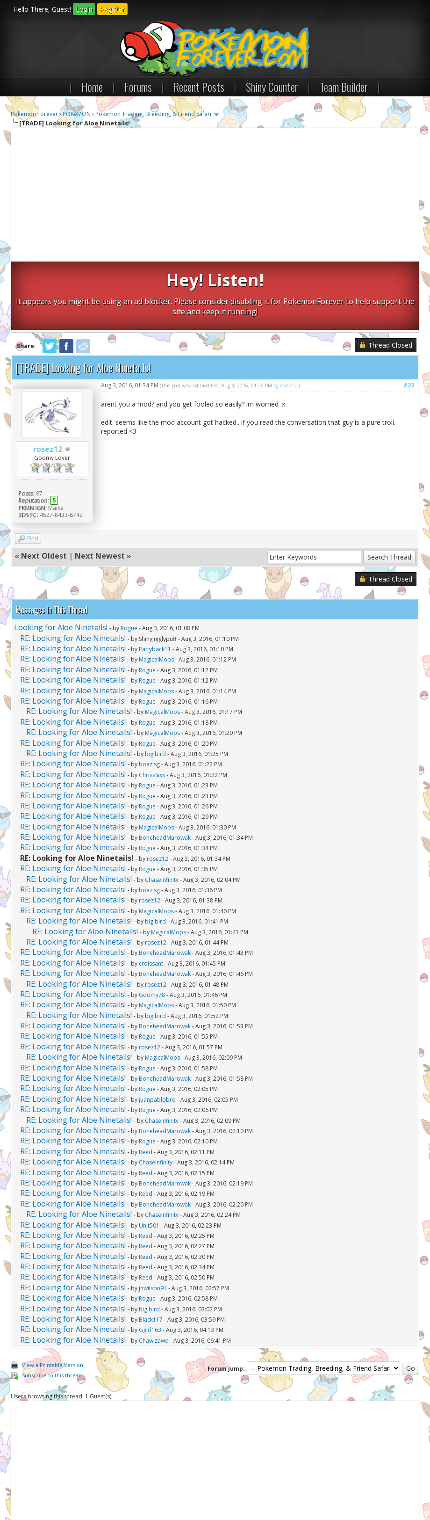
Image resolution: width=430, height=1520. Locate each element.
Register (112, 9)
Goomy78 (152, 926)
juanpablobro (157, 1031)
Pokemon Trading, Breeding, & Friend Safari (153, 114)
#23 (408, 316)
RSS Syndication (223, 1487)
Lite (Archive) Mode (172, 1487)
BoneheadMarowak (165, 769)
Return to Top (122, 1487)
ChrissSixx (152, 706)
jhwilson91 (153, 1219)
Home (92, 86)
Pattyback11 (155, 581)
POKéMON (77, 114)
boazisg (149, 696)
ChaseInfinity (162, 811)
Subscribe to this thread (52, 1306)
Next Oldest (44, 487)
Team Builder (344, 86)
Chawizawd (154, 1272)
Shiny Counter (272, 86)
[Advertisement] (215, 196)
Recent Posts (198, 86)
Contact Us (30, 1487)
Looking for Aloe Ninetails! (61, 559)
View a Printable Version (52, 1296)
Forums (138, 86)
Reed (145, 1083)
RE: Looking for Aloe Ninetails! (73, 569)
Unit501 (149, 1157)
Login (84, 9)
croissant (151, 895)
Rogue (129, 560)
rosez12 (47, 380)
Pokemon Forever (34, 114)
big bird (155, 685)
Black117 (151, 1251)
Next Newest (100, 487)
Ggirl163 (150, 1261)
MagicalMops (156, 591)
